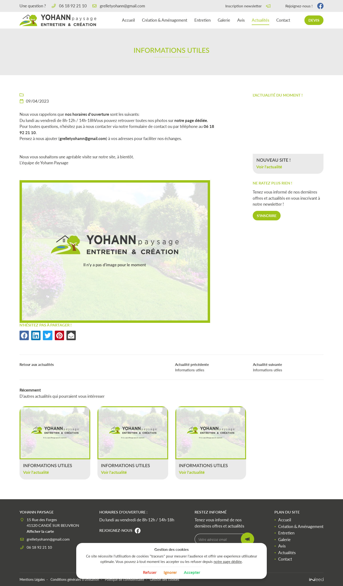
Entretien (202, 20)
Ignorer (170, 572)
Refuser (149, 572)
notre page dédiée (228, 561)
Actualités (260, 20)
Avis (241, 20)
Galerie (224, 20)
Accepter (192, 572)
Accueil (128, 20)
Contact (283, 20)
